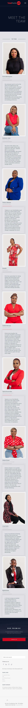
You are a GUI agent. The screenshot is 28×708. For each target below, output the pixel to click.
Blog (3, 679)
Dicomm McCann (6, 675)
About (3, 681)
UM (3, 676)
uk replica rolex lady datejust (15, 702)
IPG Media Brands (6, 678)
